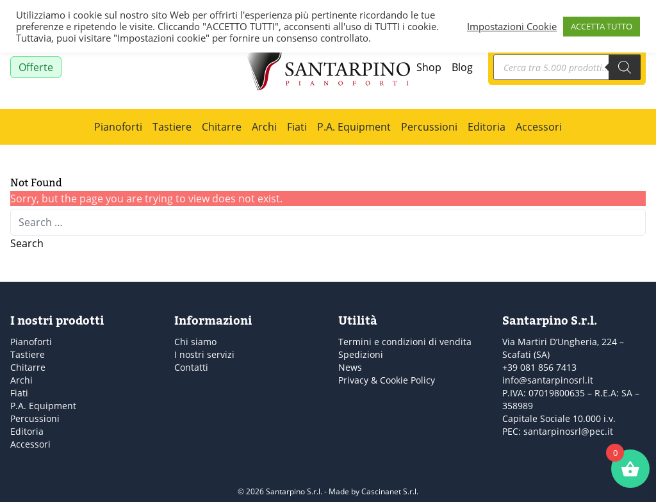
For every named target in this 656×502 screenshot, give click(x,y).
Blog (462, 67)
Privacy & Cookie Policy (386, 380)
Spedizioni (360, 354)
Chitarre (222, 127)
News (350, 367)
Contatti (191, 367)
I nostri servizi (204, 354)
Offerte (36, 67)
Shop (428, 67)
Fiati (297, 127)
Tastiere (172, 127)
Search (27, 243)
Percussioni (429, 127)
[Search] (625, 67)
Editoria (486, 127)
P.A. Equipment (354, 127)
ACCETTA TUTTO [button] (601, 26)
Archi (264, 127)
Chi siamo (195, 342)
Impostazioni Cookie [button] (512, 26)
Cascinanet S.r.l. (389, 491)
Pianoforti (118, 127)
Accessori (539, 127)
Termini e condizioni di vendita (405, 342)
